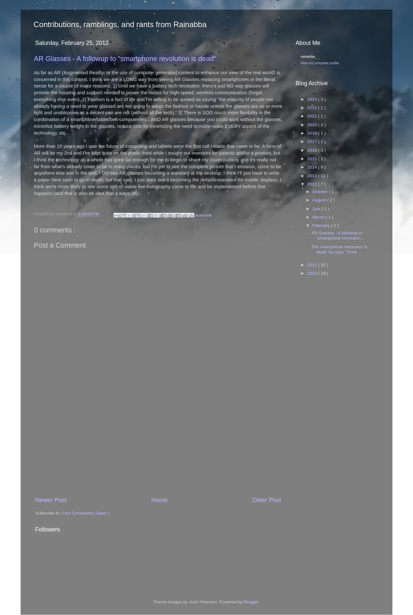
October (320, 191)
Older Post (266, 500)
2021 (312, 116)
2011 (312, 264)
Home (159, 500)
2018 (312, 133)
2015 (312, 158)
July (316, 208)
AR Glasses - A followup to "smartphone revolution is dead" (125, 59)
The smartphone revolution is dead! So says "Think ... (339, 249)
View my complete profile (319, 63)
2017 (312, 141)
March (319, 217)
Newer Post (51, 500)
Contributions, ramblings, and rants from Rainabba (120, 24)
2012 (312, 184)
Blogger (251, 602)
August (319, 200)
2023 (312, 99)
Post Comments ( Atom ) (85, 513)
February (321, 225)
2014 (312, 167)
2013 (312, 175)
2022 (312, 107)
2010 (312, 273)
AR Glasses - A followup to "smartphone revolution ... (338, 236)
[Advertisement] (158, 446)
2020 (312, 124)
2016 (312, 150)
